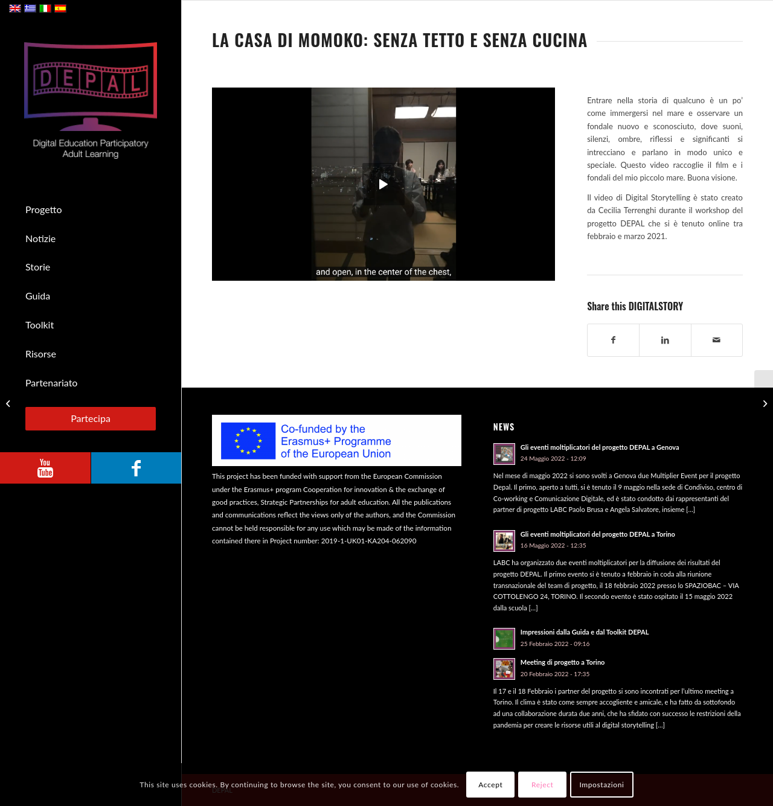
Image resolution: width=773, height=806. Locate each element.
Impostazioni (601, 784)
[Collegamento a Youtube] (45, 468)
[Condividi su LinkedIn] (665, 340)
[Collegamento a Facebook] (136, 468)
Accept (490, 784)
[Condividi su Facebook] (613, 340)
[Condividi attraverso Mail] (716, 340)
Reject (542, 784)
